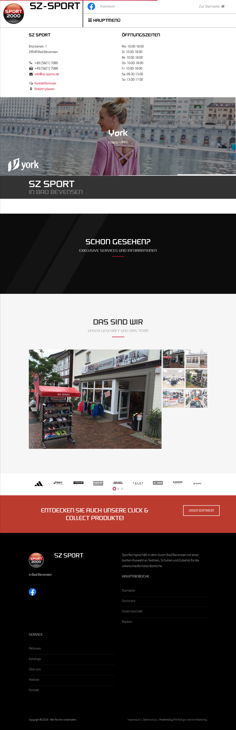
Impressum (134, 720)
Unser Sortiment (201, 511)
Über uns (35, 670)
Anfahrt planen (44, 89)
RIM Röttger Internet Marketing (190, 720)
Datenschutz (150, 720)
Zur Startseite (212, 6)
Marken (127, 622)
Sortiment (128, 601)
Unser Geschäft (132, 612)
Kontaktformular (45, 84)
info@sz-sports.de (46, 74)
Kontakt (34, 690)
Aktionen (35, 649)
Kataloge (35, 659)
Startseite (128, 591)
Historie (34, 680)
